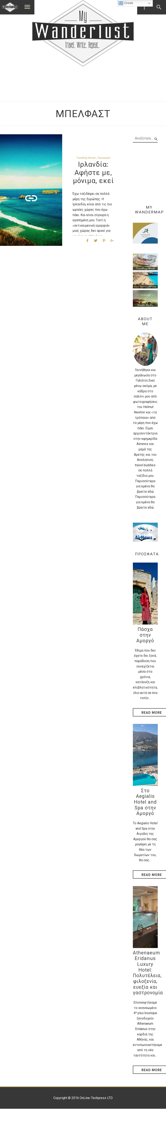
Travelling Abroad (86, 157)
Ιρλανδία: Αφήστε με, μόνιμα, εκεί (93, 172)
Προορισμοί (104, 157)
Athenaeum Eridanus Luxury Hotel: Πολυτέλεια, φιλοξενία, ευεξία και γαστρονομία (148, 973)
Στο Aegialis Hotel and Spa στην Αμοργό (145, 802)
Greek (125, 3)
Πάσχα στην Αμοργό (145, 635)
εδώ (151, 492)
